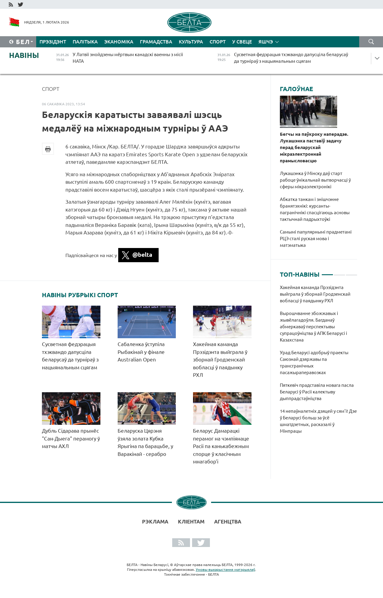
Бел (23, 41)
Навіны (24, 55)
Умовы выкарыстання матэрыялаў (225, 569)
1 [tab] (327, 272)
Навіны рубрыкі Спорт (80, 295)
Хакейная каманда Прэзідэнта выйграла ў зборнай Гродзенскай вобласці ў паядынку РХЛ (220, 359)
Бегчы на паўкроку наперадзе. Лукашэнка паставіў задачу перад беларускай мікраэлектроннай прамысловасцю (314, 147)
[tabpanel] (318, 362)
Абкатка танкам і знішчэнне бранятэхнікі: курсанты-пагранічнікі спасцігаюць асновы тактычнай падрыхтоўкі (315, 209)
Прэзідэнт (53, 41)
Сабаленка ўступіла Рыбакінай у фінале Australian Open (141, 351)
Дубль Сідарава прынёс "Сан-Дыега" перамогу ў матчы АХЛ (71, 438)
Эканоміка (118, 41)
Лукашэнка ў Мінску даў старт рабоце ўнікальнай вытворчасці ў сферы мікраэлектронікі (315, 180)
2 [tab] (339, 272)
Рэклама (155, 521)
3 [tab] (351, 272)
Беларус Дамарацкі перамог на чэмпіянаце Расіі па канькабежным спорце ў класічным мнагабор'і (221, 446)
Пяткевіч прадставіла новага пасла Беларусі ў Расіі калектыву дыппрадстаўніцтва (317, 392)
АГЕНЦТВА (227, 521)
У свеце (242, 41)
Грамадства (156, 41)
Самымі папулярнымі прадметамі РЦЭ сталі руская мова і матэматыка (316, 238)
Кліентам (191, 521)
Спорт (218, 41)
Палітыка (85, 41)
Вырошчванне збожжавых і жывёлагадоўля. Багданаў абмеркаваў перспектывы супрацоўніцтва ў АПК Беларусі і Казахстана (313, 326)
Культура (191, 41)
